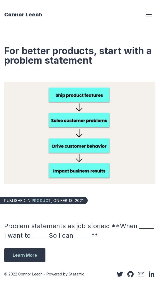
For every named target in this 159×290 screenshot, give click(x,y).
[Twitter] (120, 274)
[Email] (141, 274)
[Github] (130, 274)
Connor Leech (23, 14)
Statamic (76, 274)
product (41, 200)
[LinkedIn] (151, 274)
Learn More (25, 255)
